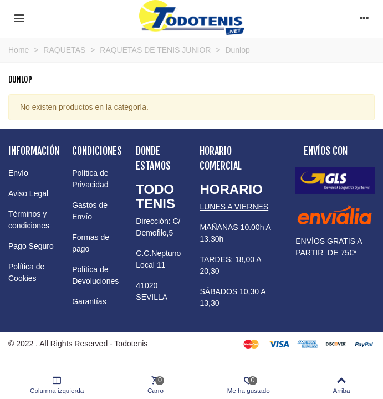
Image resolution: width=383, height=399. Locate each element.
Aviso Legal (28, 193)
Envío (18, 172)
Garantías (89, 301)
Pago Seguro (31, 246)
